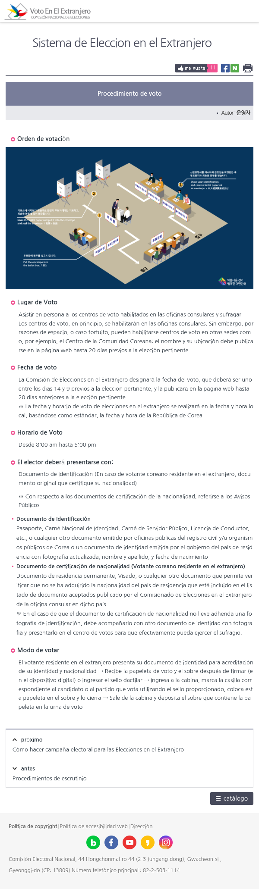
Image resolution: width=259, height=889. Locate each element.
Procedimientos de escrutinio (50, 778)
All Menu (248, 11)
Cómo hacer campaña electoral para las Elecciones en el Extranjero (98, 749)
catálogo (232, 798)
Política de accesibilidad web (93, 826)
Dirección (141, 826)
